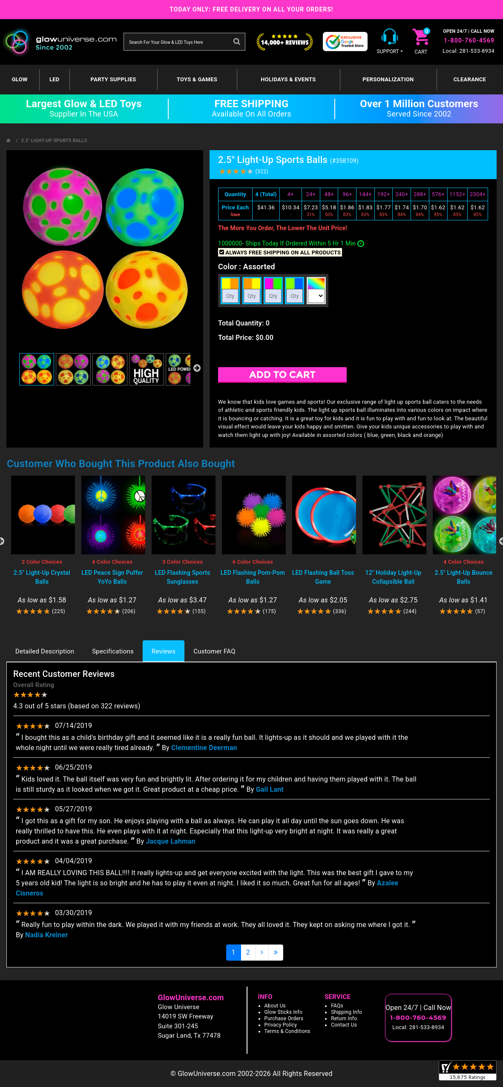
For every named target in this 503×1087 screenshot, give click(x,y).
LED (54, 79)
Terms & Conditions (287, 1031)
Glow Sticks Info (283, 1012)
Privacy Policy (280, 1025)
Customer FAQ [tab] (214, 651)
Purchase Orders (284, 1018)
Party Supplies (113, 79)
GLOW (20, 79)
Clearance (470, 79)
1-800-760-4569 (469, 40)
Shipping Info (346, 1012)
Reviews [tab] (163, 651)
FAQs (337, 1006)
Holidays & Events (288, 79)
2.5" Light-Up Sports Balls (54, 140)
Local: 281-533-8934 (468, 51)
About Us (275, 1006)
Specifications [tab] (113, 651)
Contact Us (344, 1025)
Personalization (388, 79)
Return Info (344, 1018)
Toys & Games (197, 79)
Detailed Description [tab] (44, 651)
